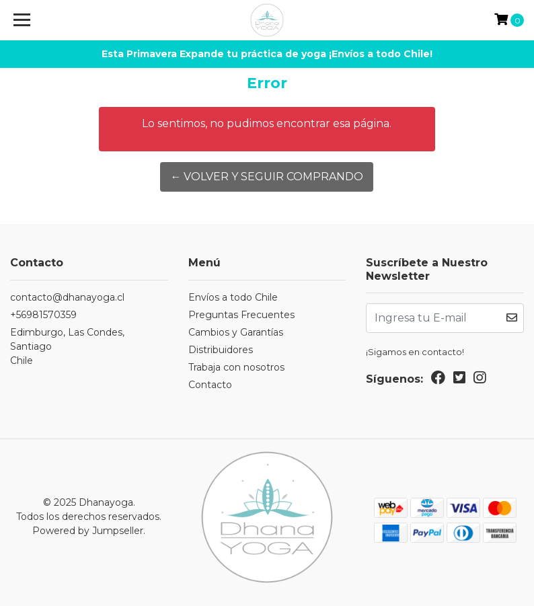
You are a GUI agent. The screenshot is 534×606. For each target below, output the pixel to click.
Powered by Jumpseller (87, 531)
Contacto (210, 385)
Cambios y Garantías (235, 332)
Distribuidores (220, 350)
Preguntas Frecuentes (241, 315)
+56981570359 (43, 315)
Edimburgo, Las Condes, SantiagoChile (67, 346)
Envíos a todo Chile (233, 297)
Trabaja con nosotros (236, 367)
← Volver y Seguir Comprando (266, 176)
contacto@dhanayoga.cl (67, 297)
